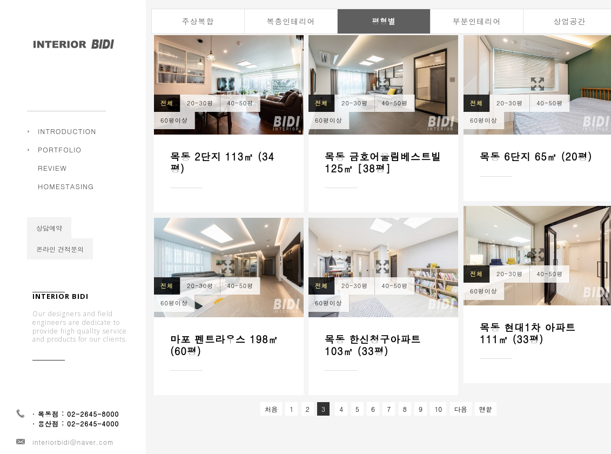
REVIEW (52, 181)
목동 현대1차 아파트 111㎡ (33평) (528, 333)
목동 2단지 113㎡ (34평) (222, 162)
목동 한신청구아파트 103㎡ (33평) (373, 345)
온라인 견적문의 (60, 261)
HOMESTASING (66, 199)
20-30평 (200, 103)
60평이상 (174, 120)
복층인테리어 (291, 21)
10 (438, 408)
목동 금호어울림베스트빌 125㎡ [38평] (383, 162)
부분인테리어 (477, 21)
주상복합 (58, 157)
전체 (166, 103)
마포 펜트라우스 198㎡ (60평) (224, 345)
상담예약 (49, 240)
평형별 (384, 21)
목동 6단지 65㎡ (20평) (536, 156)
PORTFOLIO (60, 149)
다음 (460, 408)
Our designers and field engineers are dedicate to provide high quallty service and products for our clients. (79, 340)
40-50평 (240, 103)
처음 (271, 408)
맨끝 (485, 408)
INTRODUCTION (67, 131)
